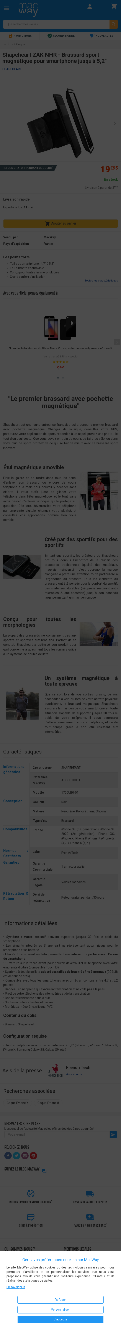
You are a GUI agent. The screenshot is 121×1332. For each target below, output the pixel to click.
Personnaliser (60, 1309)
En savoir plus (16, 1287)
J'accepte (60, 1319)
